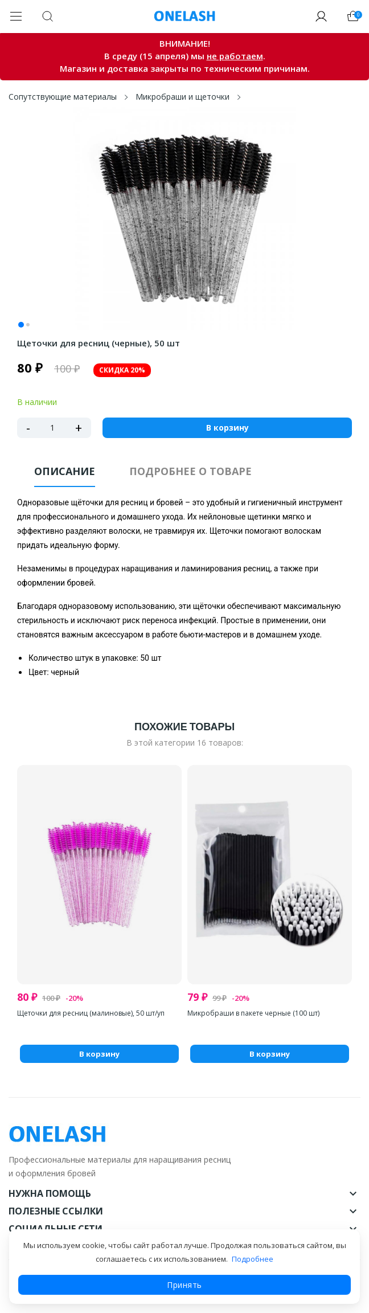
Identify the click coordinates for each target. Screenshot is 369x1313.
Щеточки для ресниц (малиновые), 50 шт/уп (91, 1013)
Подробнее (252, 1259)
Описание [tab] (64, 471)
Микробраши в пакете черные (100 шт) (253, 1013)
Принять (184, 1284)
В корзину (227, 427)
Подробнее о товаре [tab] (190, 471)
